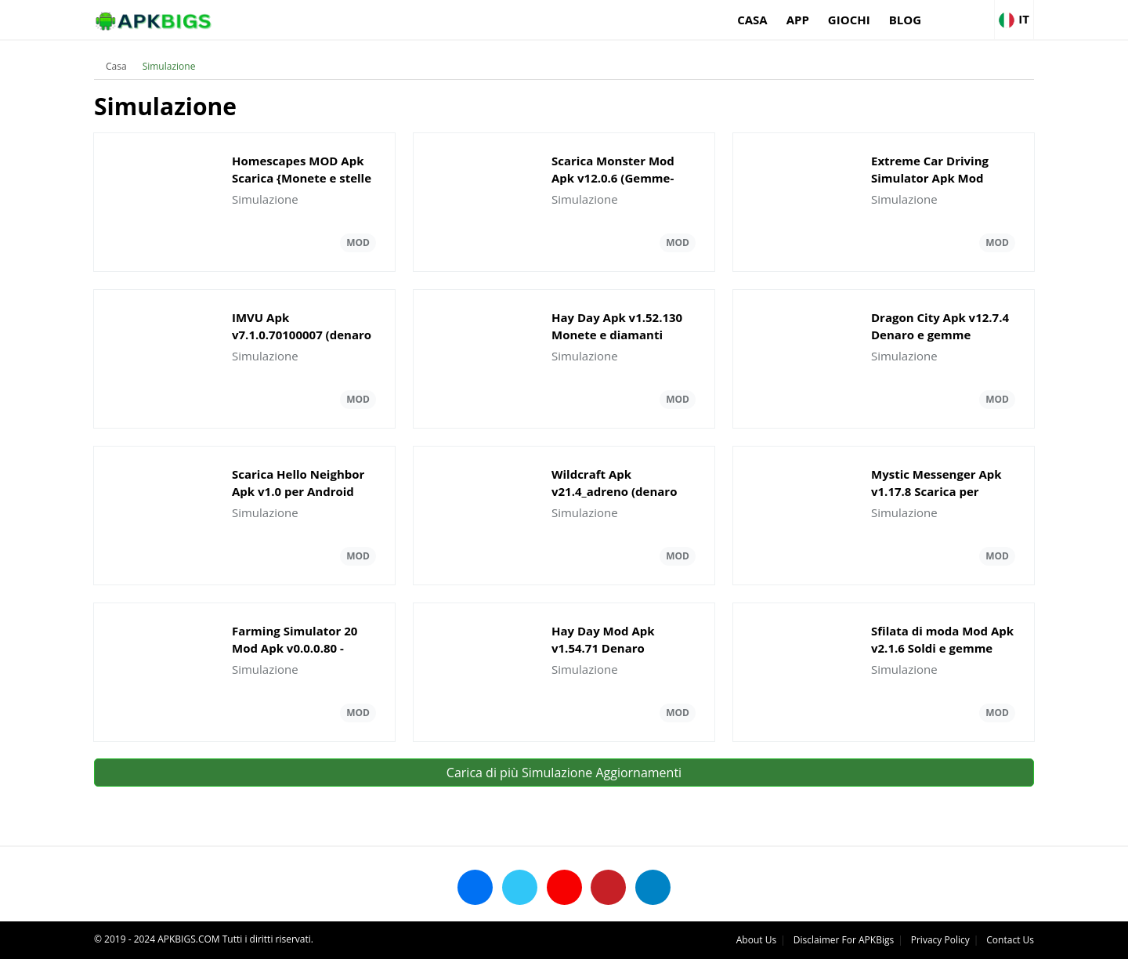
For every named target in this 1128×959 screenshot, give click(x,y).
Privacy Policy (940, 939)
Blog (905, 19)
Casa (752, 19)
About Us (756, 939)
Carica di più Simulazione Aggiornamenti (564, 772)
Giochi (849, 19)
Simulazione (169, 66)
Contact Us (1010, 939)
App (797, 19)
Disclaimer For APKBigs (844, 939)
